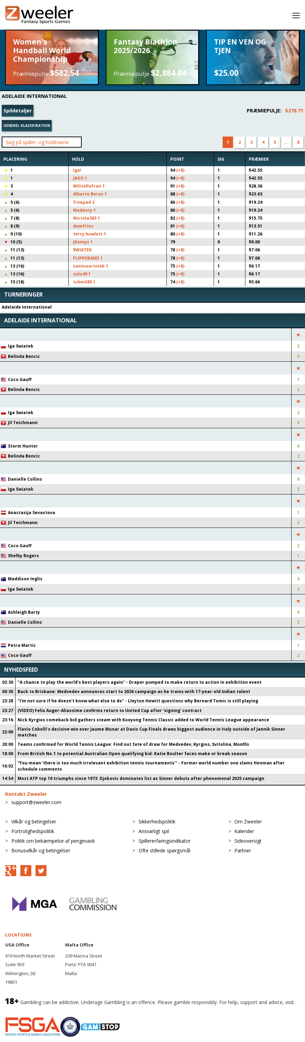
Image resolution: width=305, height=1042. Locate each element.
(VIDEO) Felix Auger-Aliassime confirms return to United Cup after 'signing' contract (110, 710)
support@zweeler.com (36, 802)
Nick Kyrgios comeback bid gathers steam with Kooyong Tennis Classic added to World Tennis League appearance (143, 720)
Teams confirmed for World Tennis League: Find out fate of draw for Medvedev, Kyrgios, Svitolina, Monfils (133, 744)
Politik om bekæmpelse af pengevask (53, 841)
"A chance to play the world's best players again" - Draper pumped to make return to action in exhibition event (140, 682)
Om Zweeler (248, 821)
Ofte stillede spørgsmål (164, 850)
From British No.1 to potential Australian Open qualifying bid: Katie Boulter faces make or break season (132, 754)
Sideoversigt (248, 841)
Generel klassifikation (26, 125)
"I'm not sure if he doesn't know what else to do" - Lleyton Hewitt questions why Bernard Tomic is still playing (138, 701)
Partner (242, 850)
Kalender (244, 831)
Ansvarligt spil (154, 831)
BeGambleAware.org (28, 1009)
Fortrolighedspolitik (32, 831)
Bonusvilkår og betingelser (40, 850)
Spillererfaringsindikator (165, 841)
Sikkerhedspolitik (157, 821)
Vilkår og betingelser (33, 821)
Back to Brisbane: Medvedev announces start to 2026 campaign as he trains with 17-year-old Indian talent (134, 691)
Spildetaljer (17, 110)
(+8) (180, 170)
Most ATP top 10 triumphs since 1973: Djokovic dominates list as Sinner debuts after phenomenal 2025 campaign (141, 778)
